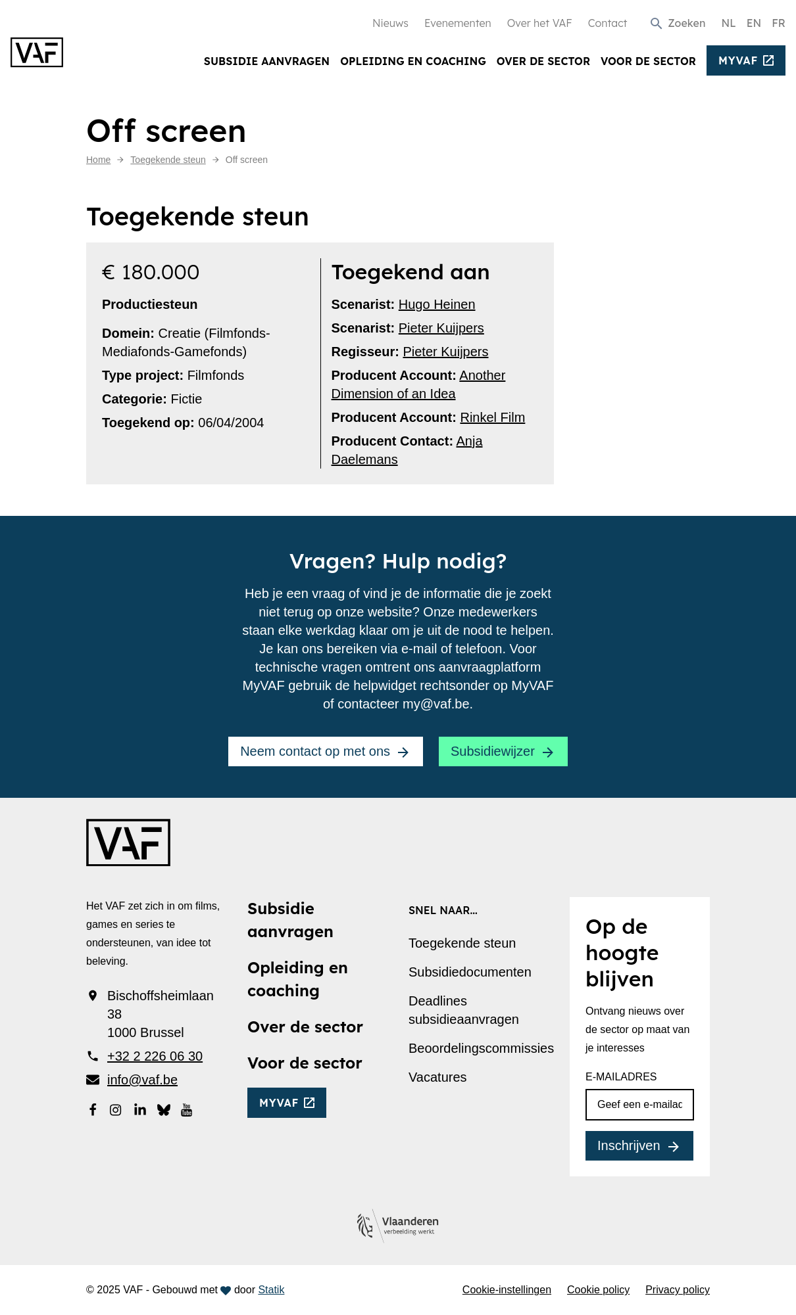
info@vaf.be (142, 1080)
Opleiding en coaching (413, 61)
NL (728, 23)
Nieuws (390, 23)
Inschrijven (628, 1145)
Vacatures (438, 1077)
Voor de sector (648, 61)
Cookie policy (598, 1289)
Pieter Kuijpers (441, 328)
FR (778, 23)
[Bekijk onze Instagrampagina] (116, 1108)
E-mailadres (621, 1076)
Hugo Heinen (437, 304)
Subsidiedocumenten (470, 972)
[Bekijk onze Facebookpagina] (92, 1108)
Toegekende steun (462, 943)
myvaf (738, 60)
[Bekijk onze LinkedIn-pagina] (140, 1108)
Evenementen (457, 23)
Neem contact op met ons (315, 751)
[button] (677, 22)
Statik (271, 1289)
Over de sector (543, 61)
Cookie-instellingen (506, 1289)
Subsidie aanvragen (267, 61)
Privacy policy (677, 1289)
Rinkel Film (492, 417)
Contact (608, 23)
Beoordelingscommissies (481, 1048)
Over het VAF (539, 23)
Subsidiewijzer (493, 751)
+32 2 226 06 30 (155, 1056)
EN (754, 23)
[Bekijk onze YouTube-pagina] (187, 1108)
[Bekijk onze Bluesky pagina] (163, 1108)
